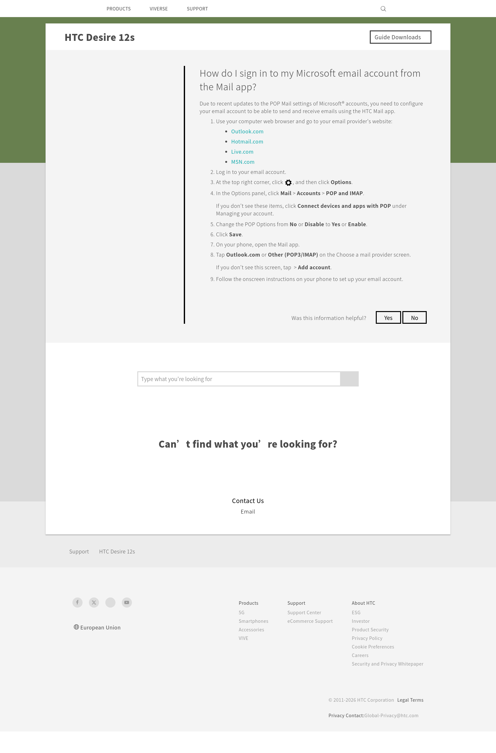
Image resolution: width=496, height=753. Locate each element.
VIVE (233, 659)
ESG (351, 634)
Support (81, 573)
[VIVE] (415, 8)
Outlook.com (249, 139)
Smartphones (243, 642)
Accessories (241, 651)
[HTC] (80, 8)
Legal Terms (409, 721)
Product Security (366, 651)
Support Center (295, 634)
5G (230, 634)
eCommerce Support (302, 642)
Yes (386, 339)
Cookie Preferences (369, 668)
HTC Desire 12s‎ (123, 573)
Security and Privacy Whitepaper (385, 685)
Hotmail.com (248, 149)
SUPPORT (206, 8)
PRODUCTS (120, 8)
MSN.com (244, 169)
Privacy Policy (362, 659)
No (414, 339)
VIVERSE (164, 8)
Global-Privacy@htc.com (390, 737)
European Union (102, 649)
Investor (356, 642)
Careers (355, 677)
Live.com (242, 159)
